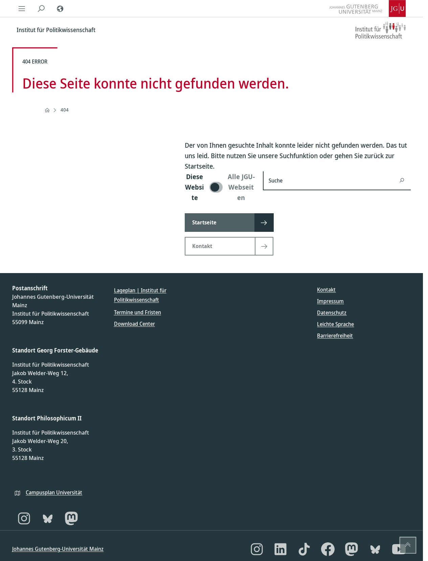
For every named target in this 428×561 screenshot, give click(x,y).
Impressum (330, 301)
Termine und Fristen (137, 312)
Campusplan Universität (54, 492)
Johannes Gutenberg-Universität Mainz (58, 549)
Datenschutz (331, 312)
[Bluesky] (47, 518)
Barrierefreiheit (335, 335)
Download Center (134, 323)
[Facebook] (328, 549)
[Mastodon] (71, 518)
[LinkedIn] (280, 549)
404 (65, 109)
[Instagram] (24, 518)
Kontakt (326, 289)
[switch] (220, 187)
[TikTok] (304, 549)
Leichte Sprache (335, 324)
